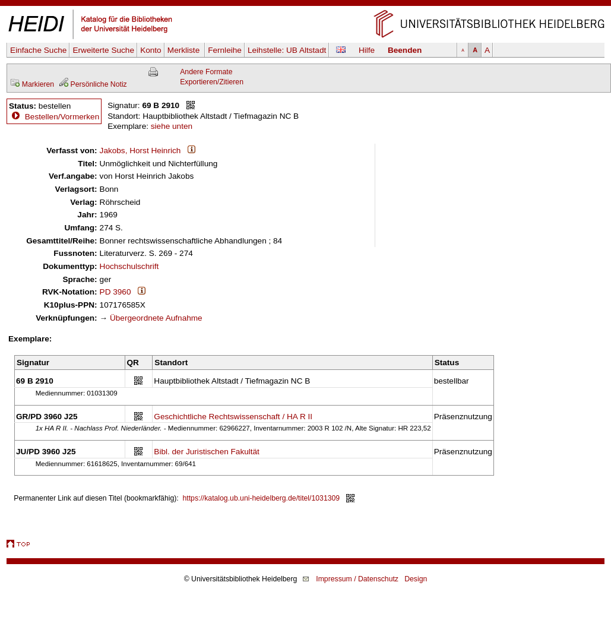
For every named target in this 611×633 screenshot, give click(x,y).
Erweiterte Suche (103, 50)
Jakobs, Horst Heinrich (140, 150)
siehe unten (171, 126)
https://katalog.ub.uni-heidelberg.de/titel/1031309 (261, 498)
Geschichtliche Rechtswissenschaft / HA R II (233, 416)
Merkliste (184, 50)
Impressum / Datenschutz (357, 579)
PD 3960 (115, 291)
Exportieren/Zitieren (211, 82)
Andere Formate (206, 72)
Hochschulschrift (129, 266)
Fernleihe (225, 50)
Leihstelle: (287, 50)
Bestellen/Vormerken (62, 116)
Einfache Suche (38, 50)
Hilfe (367, 50)
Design (415, 579)
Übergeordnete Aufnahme (156, 318)
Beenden (405, 50)
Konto (151, 50)
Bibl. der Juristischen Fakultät (206, 451)
